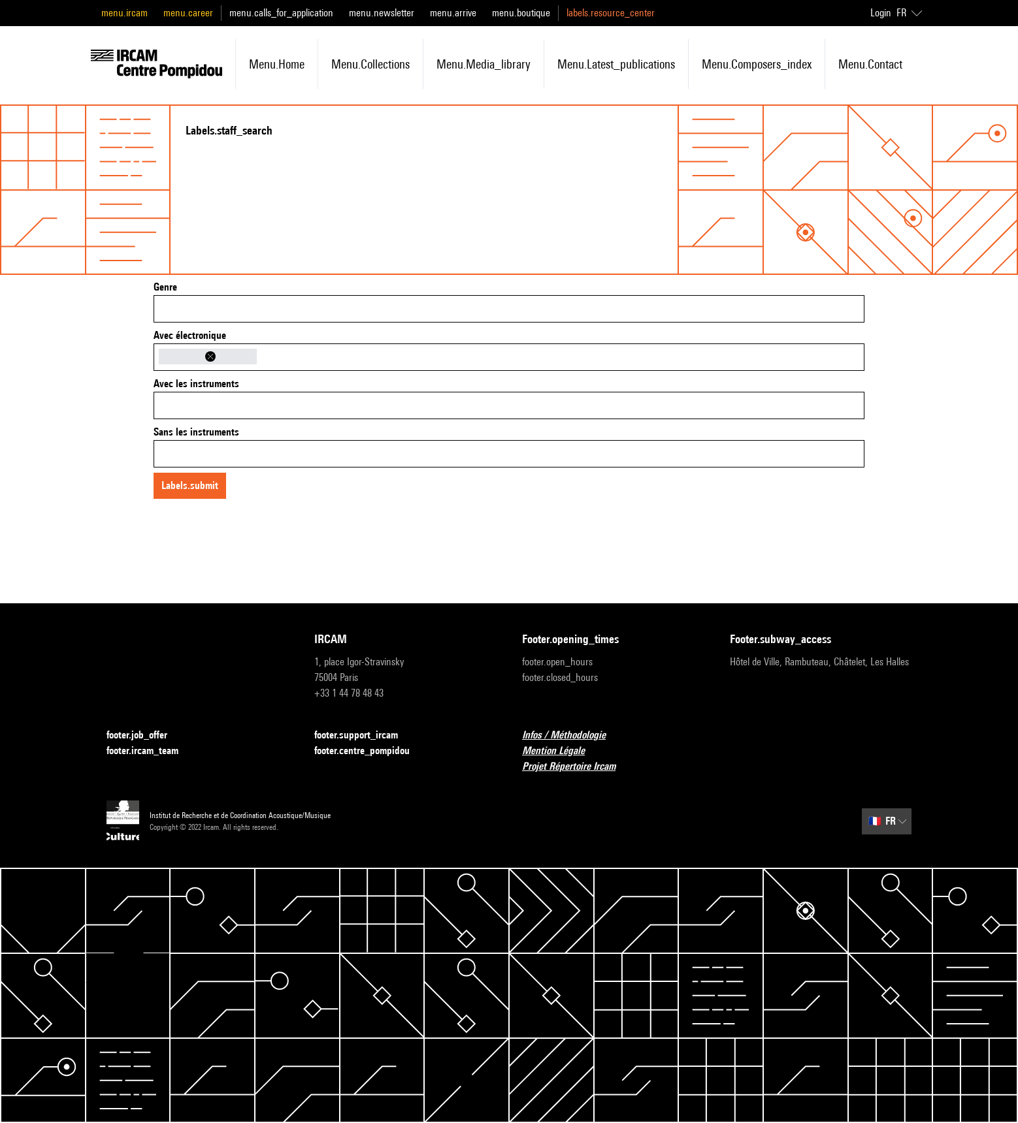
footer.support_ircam (364, 735)
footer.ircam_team (150, 751)
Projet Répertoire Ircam (576, 767)
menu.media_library (483, 64)
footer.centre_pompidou (369, 751)
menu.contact (870, 64)
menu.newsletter (381, 13)
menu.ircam (124, 13)
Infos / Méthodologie (571, 735)
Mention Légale (561, 751)
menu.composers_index (757, 64)
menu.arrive (453, 13)
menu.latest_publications (616, 64)
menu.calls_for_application (281, 13)
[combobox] (509, 309)
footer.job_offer (145, 735)
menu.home (276, 64)
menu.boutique (521, 13)
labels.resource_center (610, 13)
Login (880, 13)
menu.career (188, 13)
